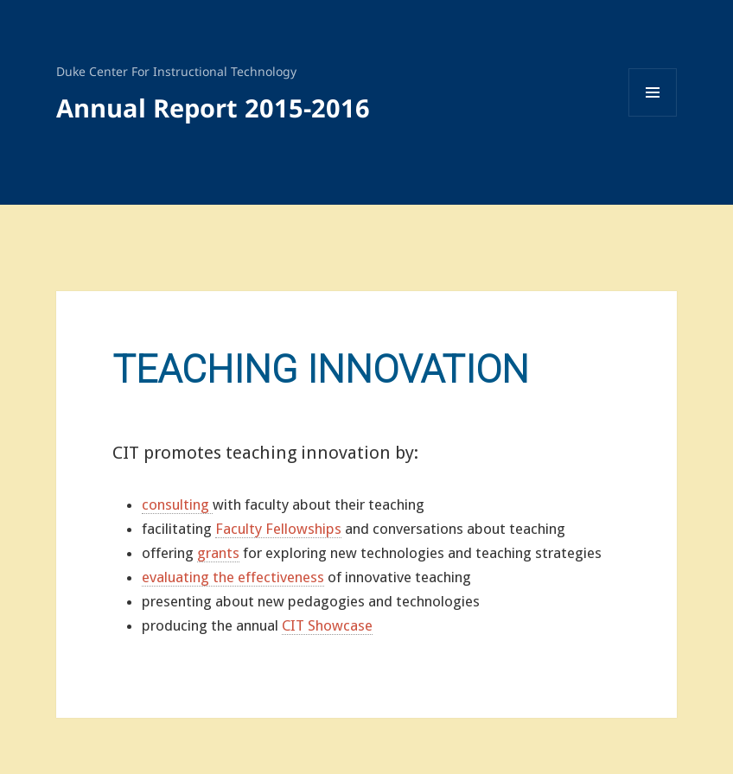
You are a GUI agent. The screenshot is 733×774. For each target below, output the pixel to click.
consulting (177, 504)
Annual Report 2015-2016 (213, 107)
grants (218, 552)
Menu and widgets (653, 116)
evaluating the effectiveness (233, 577)
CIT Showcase (327, 625)
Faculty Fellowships (278, 528)
